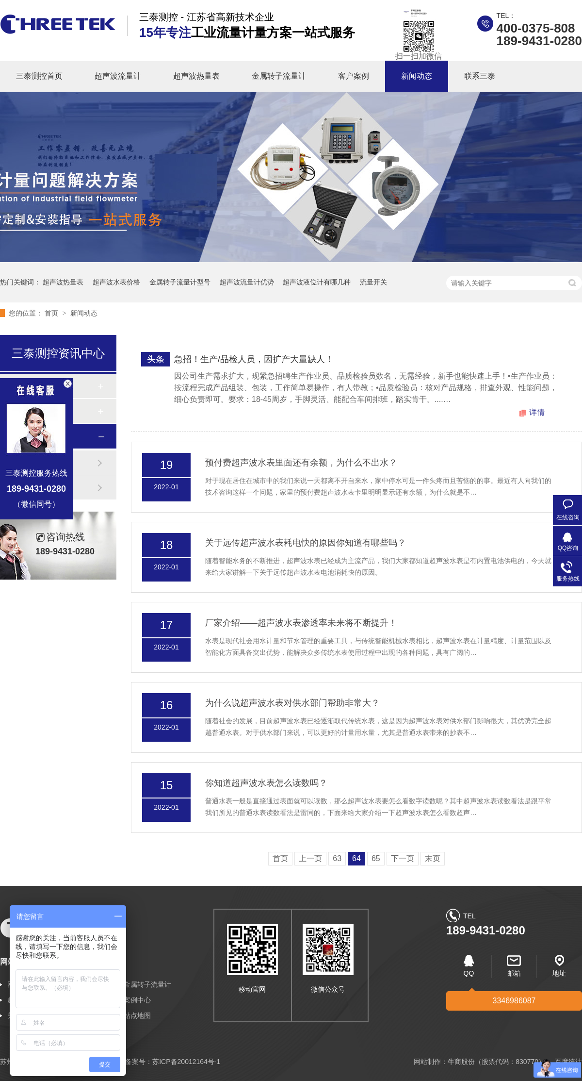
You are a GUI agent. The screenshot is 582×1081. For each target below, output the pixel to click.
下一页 (402, 858)
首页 (52, 313)
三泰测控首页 (39, 76)
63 (337, 858)
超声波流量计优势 (247, 282)
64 (356, 858)
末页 (432, 858)
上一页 (310, 858)
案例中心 (137, 1000)
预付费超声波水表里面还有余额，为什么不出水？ (301, 462)
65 (376, 858)
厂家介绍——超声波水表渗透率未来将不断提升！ (301, 623)
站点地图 (137, 1015)
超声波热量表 (196, 76)
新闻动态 (416, 76)
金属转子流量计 (279, 76)
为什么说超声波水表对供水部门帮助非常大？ (292, 703)
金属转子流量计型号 (179, 282)
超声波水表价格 (116, 282)
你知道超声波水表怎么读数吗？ (266, 783)
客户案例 (353, 76)
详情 (537, 412)
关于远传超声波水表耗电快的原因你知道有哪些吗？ (305, 543)
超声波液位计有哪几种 (317, 282)
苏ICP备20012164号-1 (186, 1061)
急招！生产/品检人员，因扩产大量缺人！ (254, 359)
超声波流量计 (118, 76)
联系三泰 (479, 76)
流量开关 (373, 282)
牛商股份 (461, 1061)
